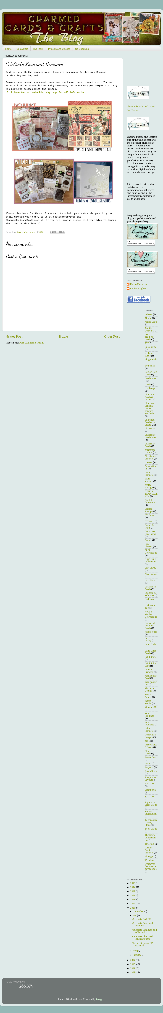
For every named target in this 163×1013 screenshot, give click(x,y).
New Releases (149, 725)
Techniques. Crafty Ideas (151, 824)
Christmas (150, 430)
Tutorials (149, 846)
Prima (148, 765)
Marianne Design (150, 691)
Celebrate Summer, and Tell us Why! (144, 933)
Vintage (149, 858)
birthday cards (149, 356)
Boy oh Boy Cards (151, 375)
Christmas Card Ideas (150, 438)
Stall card (150, 785)
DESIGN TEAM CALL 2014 (151, 496)
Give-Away (150, 569)
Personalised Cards (151, 747)
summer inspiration (151, 814)
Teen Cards (151, 830)
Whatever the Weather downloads (151, 868)
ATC (147, 345)
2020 (133, 889)
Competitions (151, 469)
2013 (133, 966)
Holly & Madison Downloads (151, 616)
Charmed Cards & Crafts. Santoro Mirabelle (150, 410)
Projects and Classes (59, 49)
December (138, 913)
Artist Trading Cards (149, 339)
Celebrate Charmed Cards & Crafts (142, 939)
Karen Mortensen (139, 286)
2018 (133, 897)
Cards (148, 386)
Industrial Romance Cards (150, 627)
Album (148, 320)
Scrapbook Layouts (150, 780)
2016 (133, 905)
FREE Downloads (151, 553)
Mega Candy (148, 697)
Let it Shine (151, 659)
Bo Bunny (150, 367)
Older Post (112, 336)
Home (8, 49)
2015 (132, 909)
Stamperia (150, 791)
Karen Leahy (148, 641)
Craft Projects (149, 475)
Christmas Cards (150, 446)
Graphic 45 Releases (150, 596)
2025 (133, 885)
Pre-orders (150, 759)
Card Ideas (150, 380)
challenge (150, 390)
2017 (132, 901)
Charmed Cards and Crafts (141, 106)
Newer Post (14, 336)
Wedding (149, 862)
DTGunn (149, 523)
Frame (148, 542)
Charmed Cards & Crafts (150, 399)
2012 (133, 970)
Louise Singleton (139, 290)
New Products (149, 716)
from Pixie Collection (150, 562)
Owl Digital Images (150, 737)
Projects (149, 769)
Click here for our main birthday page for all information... (47, 92)
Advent (148, 316)
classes (148, 464)
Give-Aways (151, 576)
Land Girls (150, 646)
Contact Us (22, 49)
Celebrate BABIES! (142, 921)
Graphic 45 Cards (150, 589)
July (135, 917)
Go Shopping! (82, 49)
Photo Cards (148, 754)
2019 (133, 893)
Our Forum (132, 110)
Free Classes (148, 547)
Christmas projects (150, 459)
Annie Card (151, 323)
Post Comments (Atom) (31, 342)
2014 (133, 962)
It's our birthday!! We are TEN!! (143, 946)
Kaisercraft (151, 633)
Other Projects (149, 731)
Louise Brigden (149, 672)
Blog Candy (151, 361)
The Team (38, 49)
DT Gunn (150, 517)
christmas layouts (150, 453)
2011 (132, 974)
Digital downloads (151, 503)
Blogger (100, 1001)
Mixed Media (148, 704)
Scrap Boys (151, 773)
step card (150, 798)
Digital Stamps (149, 512)
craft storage (149, 481)
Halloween (150, 601)
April (135, 952)
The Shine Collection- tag (151, 839)
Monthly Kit (151, 709)
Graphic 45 (150, 582)
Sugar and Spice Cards (151, 805)
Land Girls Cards (150, 654)
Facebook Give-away (150, 534)
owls (147, 743)
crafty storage (149, 488)
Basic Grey (150, 349)
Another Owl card (149, 331)
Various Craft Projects (149, 852)
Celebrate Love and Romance (142, 926)
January (137, 956)
